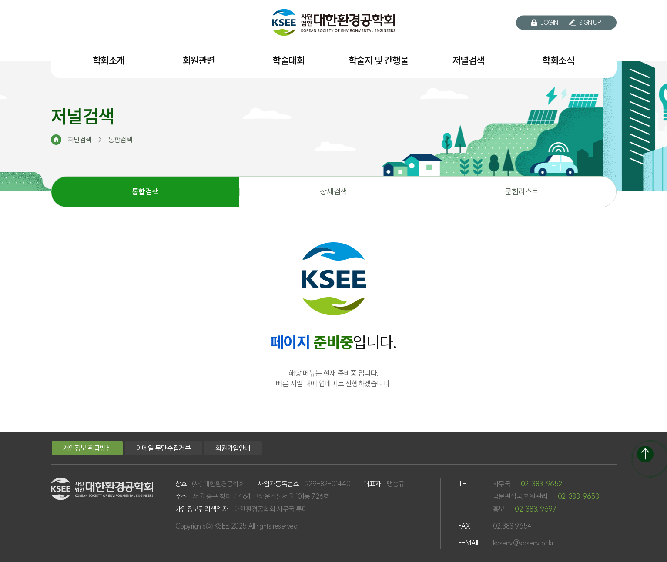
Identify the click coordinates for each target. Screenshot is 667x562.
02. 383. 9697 (535, 509)
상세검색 (333, 192)
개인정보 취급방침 (87, 448)
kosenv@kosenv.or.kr (523, 543)
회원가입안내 (233, 448)
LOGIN (544, 23)
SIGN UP (585, 23)
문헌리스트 (522, 192)
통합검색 (145, 192)
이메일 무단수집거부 (163, 448)
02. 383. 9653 (578, 496)
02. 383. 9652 (541, 483)
